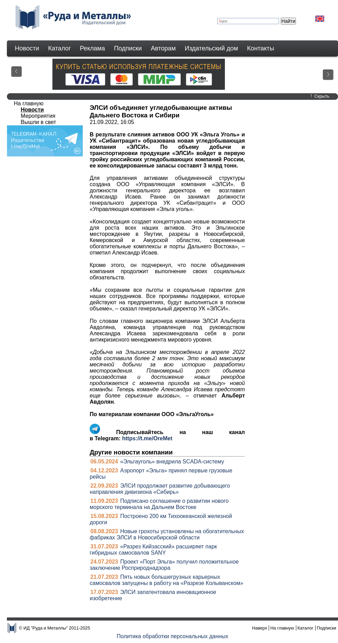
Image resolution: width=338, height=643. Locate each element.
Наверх (259, 628)
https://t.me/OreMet (147, 438)
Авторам (163, 48)
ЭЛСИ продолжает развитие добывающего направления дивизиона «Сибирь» (160, 489)
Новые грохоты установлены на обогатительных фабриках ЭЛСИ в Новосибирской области (167, 534)
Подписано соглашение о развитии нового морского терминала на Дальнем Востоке (159, 504)
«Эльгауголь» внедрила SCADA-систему (172, 461)
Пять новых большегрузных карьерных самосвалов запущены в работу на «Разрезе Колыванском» (166, 580)
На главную (28, 103)
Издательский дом (211, 48)
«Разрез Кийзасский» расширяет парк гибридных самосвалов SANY (153, 550)
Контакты (260, 48)
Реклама (92, 48)
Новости (27, 48)
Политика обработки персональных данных (172, 636)
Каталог (59, 48)
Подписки (128, 48)
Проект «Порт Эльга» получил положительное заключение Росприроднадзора (164, 565)
